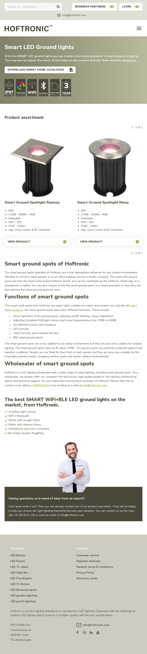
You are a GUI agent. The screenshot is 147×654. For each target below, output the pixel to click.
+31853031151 (40, 385)
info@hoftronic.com (95, 385)
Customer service (87, 555)
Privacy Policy (85, 572)
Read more (129, 60)
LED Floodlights (21, 578)
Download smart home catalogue (36, 70)
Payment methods (88, 561)
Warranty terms (86, 578)
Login (130, 6)
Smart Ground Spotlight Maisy (103, 202)
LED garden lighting (23, 595)
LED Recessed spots (23, 590)
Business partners (94, 6)
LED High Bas (19, 572)
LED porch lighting (22, 601)
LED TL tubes (19, 567)
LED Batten (17, 555)
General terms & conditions (94, 567)
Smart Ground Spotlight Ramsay (32, 202)
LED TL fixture (19, 584)
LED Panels (17, 561)
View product (37, 242)
